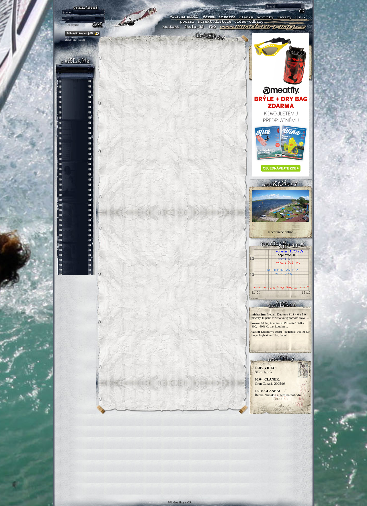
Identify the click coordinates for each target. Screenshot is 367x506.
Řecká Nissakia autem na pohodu (278, 393)
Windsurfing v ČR (180, 502)
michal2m (258, 314)
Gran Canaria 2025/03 (270, 381)
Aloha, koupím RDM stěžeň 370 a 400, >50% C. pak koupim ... (277, 324)
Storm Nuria (266, 370)
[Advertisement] (183, 454)
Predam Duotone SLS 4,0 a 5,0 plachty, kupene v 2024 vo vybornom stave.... (280, 316)
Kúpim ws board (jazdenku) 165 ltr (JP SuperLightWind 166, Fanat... (280, 333)
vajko (255, 331)
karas (255, 323)
